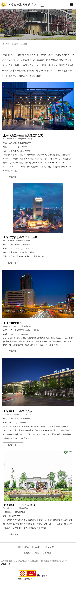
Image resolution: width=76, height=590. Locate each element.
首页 (7, 44)
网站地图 (48, 553)
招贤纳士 (37, 553)
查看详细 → (13, 177)
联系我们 (27, 553)
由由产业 (15, 44)
